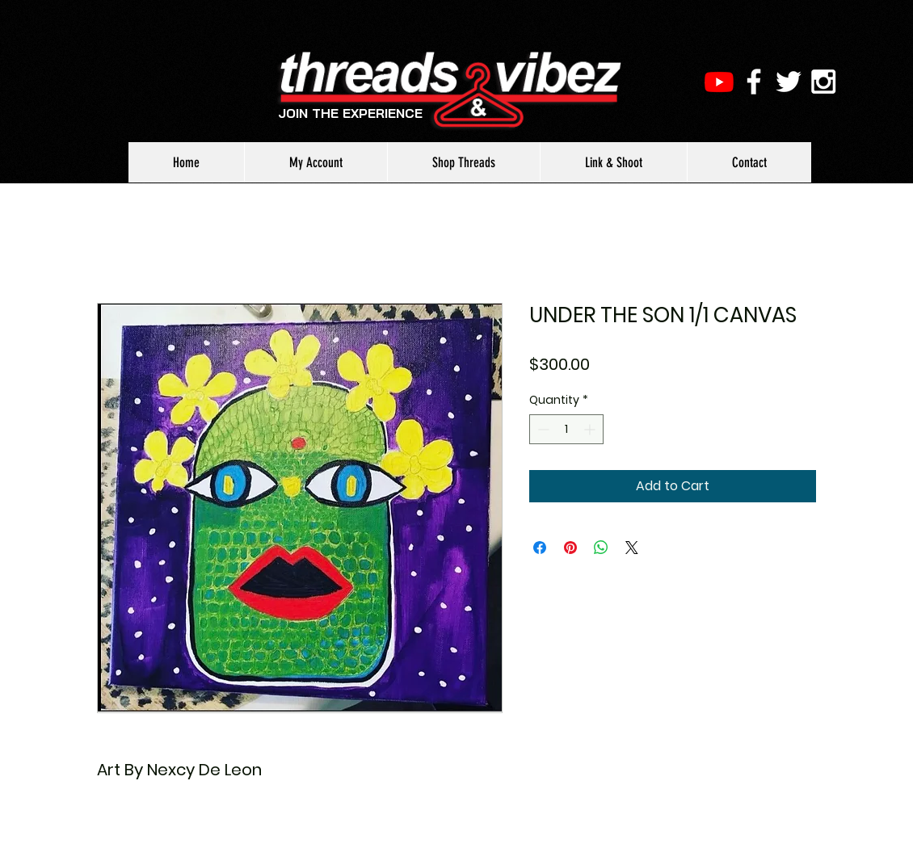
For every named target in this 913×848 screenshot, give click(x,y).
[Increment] (591, 429)
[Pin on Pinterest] (570, 547)
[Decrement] (542, 429)
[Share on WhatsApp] (601, 547)
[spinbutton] (566, 429)
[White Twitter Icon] (789, 82)
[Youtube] (719, 82)
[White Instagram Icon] (823, 82)
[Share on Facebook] (539, 547)
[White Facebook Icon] (754, 82)
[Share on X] (632, 547)
